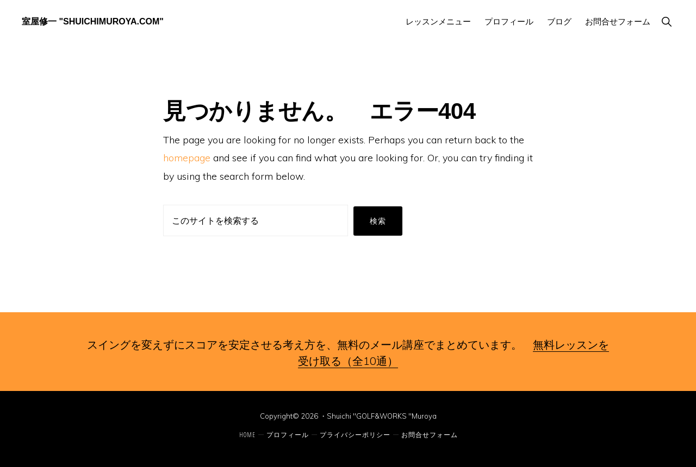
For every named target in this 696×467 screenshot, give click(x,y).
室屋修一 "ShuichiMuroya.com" (93, 21)
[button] (666, 21)
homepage (186, 158)
